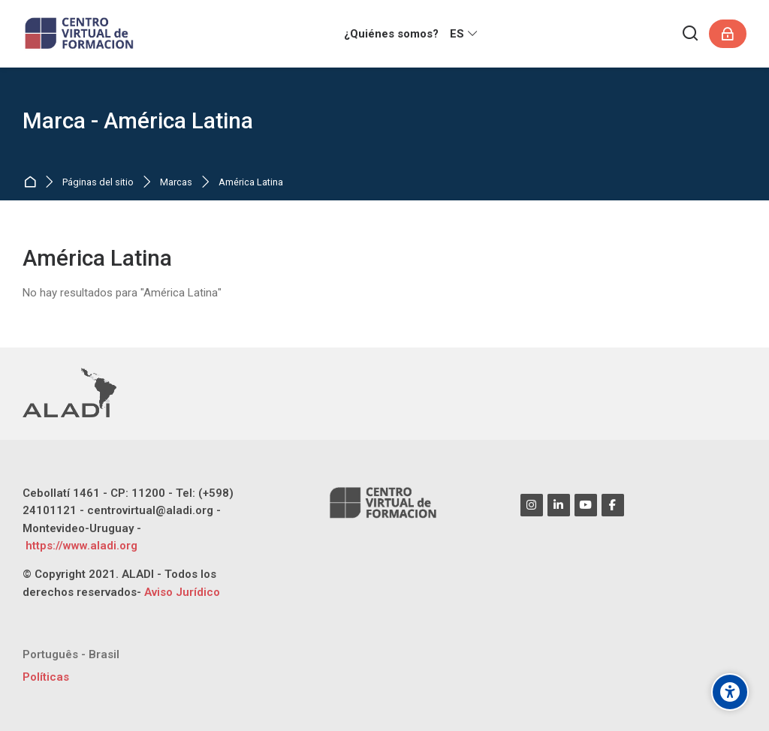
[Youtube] (585, 505)
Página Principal (33, 183)
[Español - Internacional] (464, 33)
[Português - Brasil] (71, 654)
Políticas (46, 677)
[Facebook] (613, 505)
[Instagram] (531, 505)
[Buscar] (691, 34)
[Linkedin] (558, 505)
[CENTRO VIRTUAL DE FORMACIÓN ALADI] (81, 34)
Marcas (176, 183)
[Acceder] (727, 34)
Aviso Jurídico (182, 592)
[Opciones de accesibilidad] (730, 692)
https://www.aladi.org (80, 545)
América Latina (251, 183)
